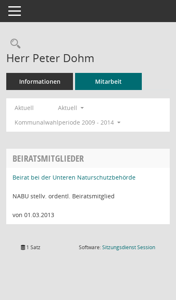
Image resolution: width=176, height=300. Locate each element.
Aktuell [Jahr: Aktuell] (24, 108)
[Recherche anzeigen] (13, 44)
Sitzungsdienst (128, 247)
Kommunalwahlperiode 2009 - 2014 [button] (68, 122)
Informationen (39, 81)
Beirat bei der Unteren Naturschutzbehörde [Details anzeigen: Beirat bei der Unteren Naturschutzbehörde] (74, 177)
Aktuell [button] (71, 108)
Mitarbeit (108, 81)
